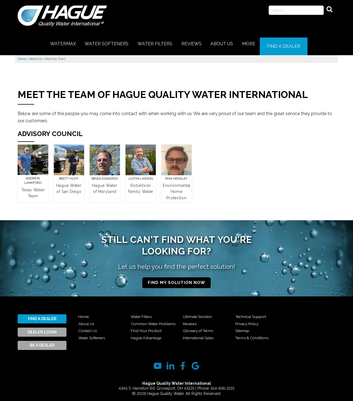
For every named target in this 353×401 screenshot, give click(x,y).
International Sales (253, 313)
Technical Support (253, 320)
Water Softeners (94, 334)
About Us (87, 320)
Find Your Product (148, 334)
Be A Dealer (42, 342)
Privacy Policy (248, 327)
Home (84, 313)
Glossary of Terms (200, 334)
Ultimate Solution (199, 320)
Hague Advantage (201, 313)
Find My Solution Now (176, 279)
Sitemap (243, 334)
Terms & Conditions (306, 313)
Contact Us (89, 327)
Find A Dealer (42, 316)
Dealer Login (42, 329)
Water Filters (143, 313)
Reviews (191, 327)
